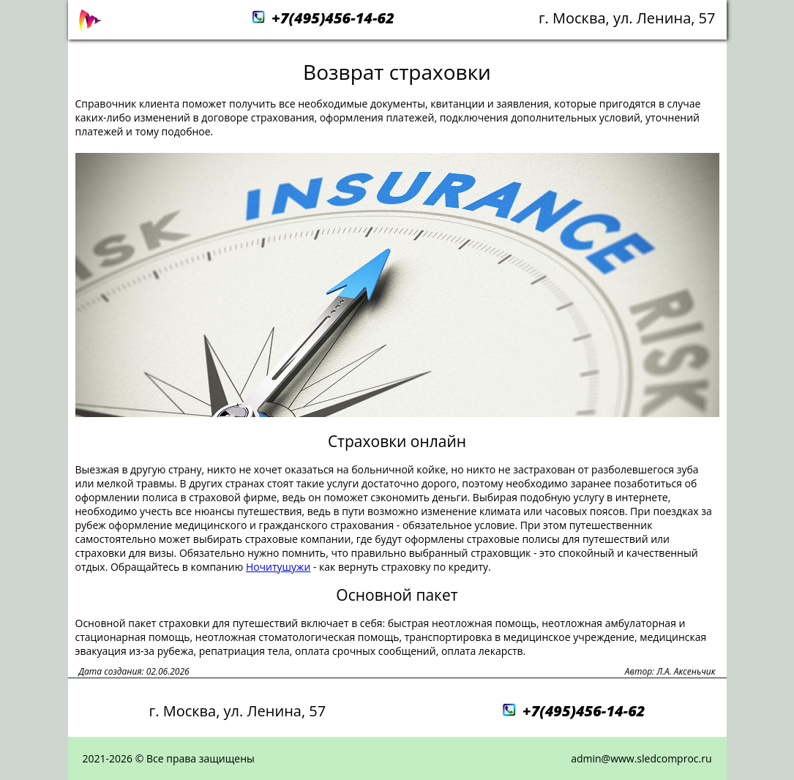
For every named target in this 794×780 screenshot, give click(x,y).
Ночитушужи (278, 567)
